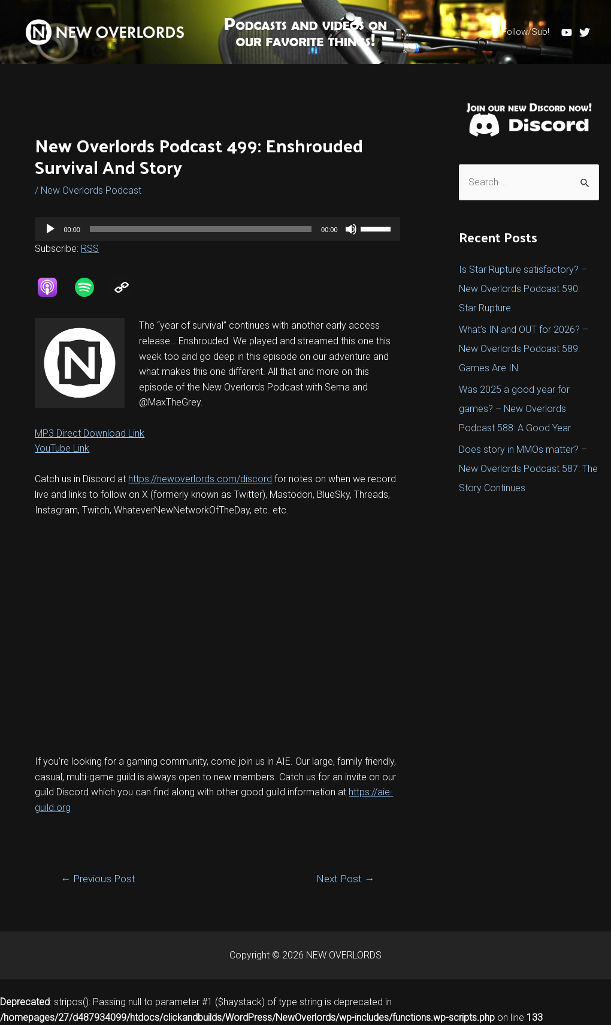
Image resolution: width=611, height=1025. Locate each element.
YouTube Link (62, 448)
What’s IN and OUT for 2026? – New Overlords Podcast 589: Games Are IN (523, 349)
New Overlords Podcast (91, 190)
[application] (217, 229)
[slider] (200, 229)
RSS (90, 248)
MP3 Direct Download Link (89, 433)
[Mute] (351, 229)
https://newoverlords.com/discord (200, 479)
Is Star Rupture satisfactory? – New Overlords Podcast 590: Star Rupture (523, 289)
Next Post (345, 879)
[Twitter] (584, 32)
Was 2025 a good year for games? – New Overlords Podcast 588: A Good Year (515, 409)
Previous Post (98, 879)
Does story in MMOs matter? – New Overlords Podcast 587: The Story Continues (528, 469)
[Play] (50, 229)
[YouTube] (566, 32)
